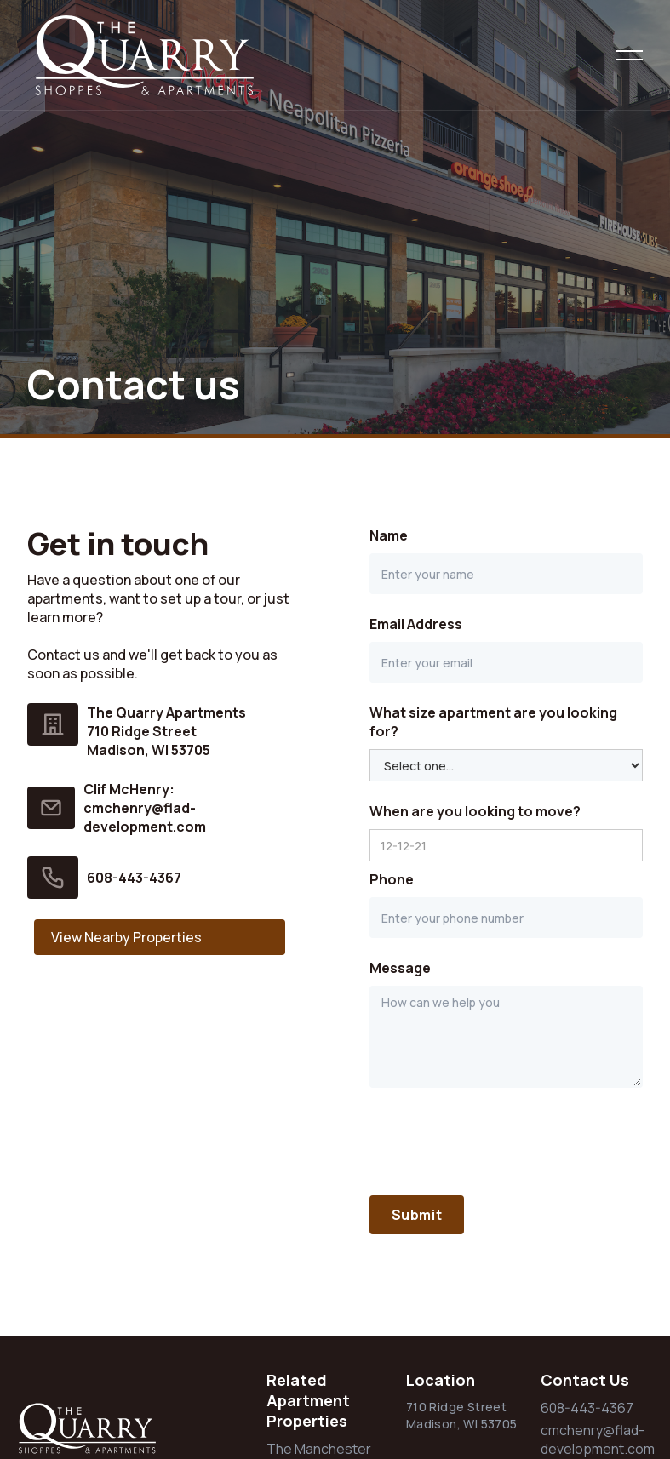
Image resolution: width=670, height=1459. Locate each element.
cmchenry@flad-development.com (598, 1439)
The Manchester (318, 1448)
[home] (173, 55)
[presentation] (498, 1141)
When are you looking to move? (475, 811)
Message (400, 967)
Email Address (415, 624)
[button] (629, 55)
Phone (391, 879)
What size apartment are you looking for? (493, 722)
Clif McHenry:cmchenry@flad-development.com (144, 808)
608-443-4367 (134, 877)
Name (388, 535)
